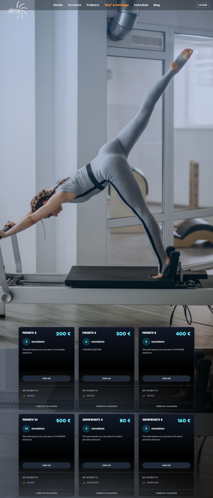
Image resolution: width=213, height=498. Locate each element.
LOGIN (202, 5)
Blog (157, 5)
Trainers (92, 5)
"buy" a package (116, 5)
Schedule (141, 5)
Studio (58, 5)
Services (74, 5)
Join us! (46, 378)
